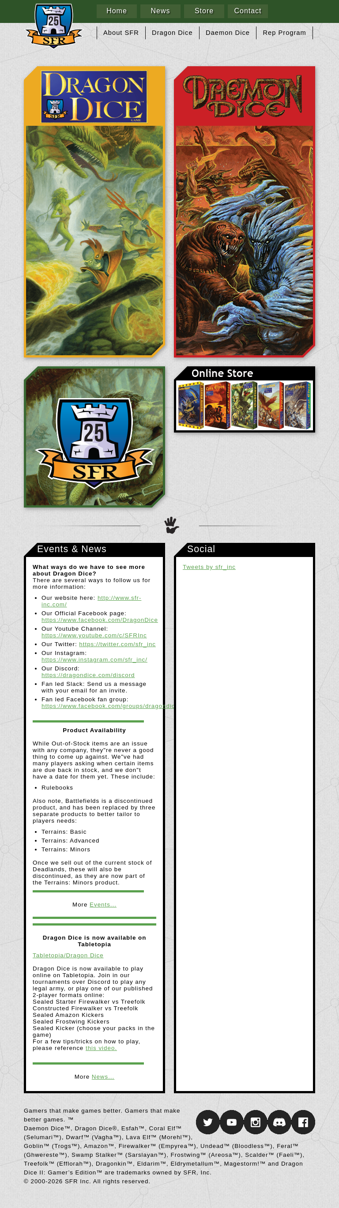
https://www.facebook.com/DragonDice (99, 620)
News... (103, 1076)
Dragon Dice (172, 32)
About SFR (121, 32)
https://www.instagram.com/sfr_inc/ (94, 659)
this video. (101, 1048)
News (160, 11)
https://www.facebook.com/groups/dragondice (110, 706)
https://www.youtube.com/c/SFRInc (94, 635)
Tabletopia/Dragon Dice (68, 955)
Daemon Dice (228, 32)
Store (204, 11)
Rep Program (284, 32)
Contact (247, 11)
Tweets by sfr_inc (209, 567)
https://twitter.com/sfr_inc (117, 644)
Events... (103, 904)
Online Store (244, 399)
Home (116, 11)
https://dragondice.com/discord (88, 675)
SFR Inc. (94, 437)
